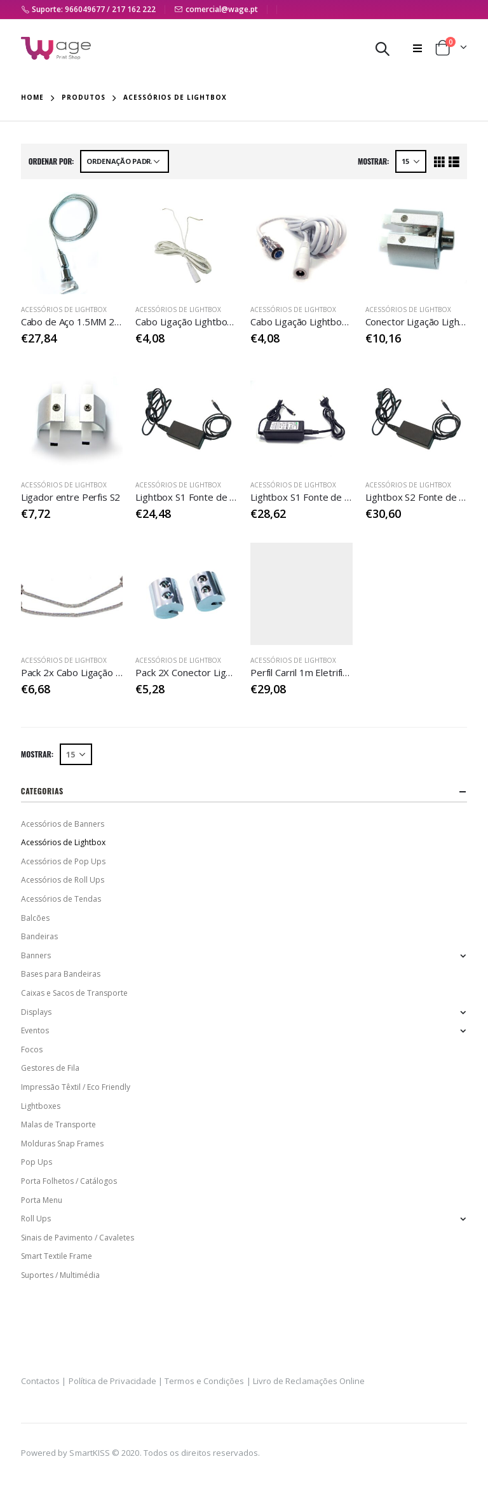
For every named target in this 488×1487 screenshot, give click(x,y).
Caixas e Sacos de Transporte (74, 993)
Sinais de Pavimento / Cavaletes (77, 1237)
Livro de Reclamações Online (309, 1381)
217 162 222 (134, 9)
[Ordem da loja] (124, 161)
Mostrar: (373, 161)
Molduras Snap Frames (62, 1143)
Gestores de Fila (50, 1068)
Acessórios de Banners (62, 823)
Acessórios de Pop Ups (63, 861)
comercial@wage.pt (222, 9)
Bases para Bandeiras (60, 973)
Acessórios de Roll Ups (62, 879)
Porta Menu (41, 1200)
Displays (36, 1012)
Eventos (35, 1030)
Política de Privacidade (113, 1381)
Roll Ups (36, 1218)
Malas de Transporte (58, 1124)
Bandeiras (39, 936)
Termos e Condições (204, 1381)
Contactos (40, 1381)
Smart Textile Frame (56, 1256)
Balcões (35, 918)
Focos (32, 1049)
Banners (36, 955)
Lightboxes (40, 1106)
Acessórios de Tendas (61, 898)
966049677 (85, 9)
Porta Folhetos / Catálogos (69, 1181)
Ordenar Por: (51, 161)
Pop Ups (36, 1162)
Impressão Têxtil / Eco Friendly (75, 1087)
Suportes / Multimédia (60, 1275)
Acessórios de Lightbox (64, 309)
